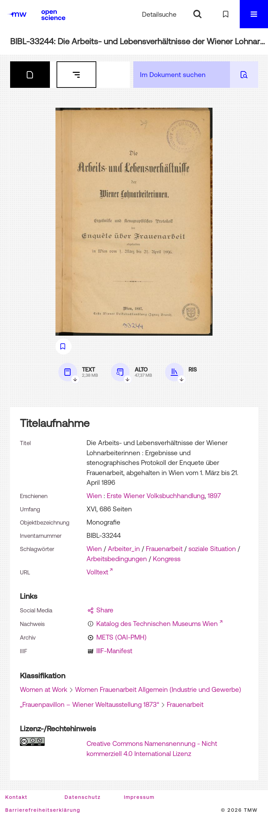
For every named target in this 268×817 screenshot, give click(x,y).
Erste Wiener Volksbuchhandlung (155, 495)
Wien (94, 495)
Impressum (139, 797)
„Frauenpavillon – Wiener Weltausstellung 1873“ (89, 704)
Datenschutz (83, 797)
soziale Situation (212, 548)
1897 (214, 495)
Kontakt (16, 797)
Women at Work (43, 689)
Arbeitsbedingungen (117, 559)
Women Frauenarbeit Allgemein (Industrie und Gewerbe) (158, 689)
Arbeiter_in (124, 548)
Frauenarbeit (164, 548)
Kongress (166, 559)
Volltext (97, 572)
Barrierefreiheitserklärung (42, 810)
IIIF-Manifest (114, 651)
